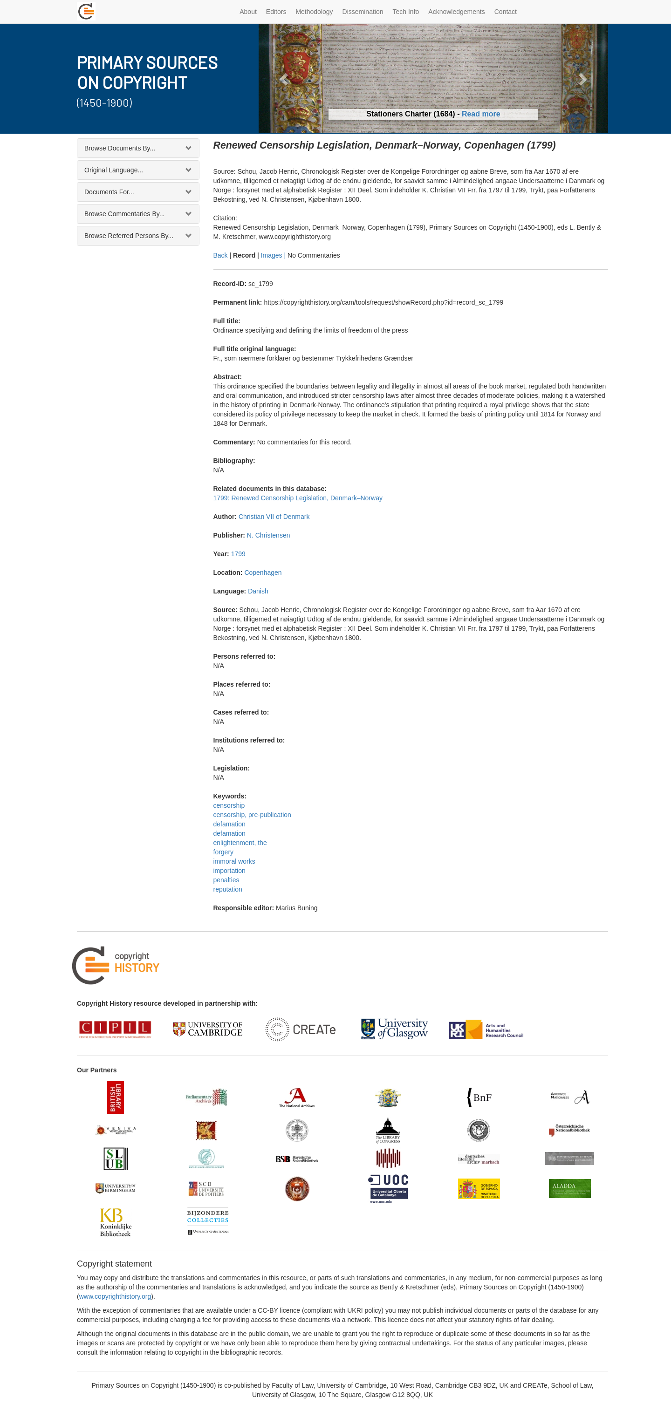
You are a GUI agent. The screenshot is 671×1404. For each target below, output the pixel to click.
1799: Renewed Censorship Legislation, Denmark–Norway (298, 498)
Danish (258, 591)
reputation (227, 889)
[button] (285, 78)
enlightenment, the (240, 842)
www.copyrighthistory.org (115, 1296)
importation (229, 870)
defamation (229, 824)
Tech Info (406, 11)
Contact (505, 11)
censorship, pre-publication (252, 814)
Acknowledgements (456, 11)
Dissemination (362, 11)
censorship (229, 805)
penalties (226, 880)
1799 (238, 554)
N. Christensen (268, 535)
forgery (223, 852)
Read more (481, 114)
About (248, 11)
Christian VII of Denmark (274, 516)
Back (220, 255)
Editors (276, 11)
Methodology (314, 11)
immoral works (234, 861)
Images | (274, 255)
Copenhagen (262, 572)
